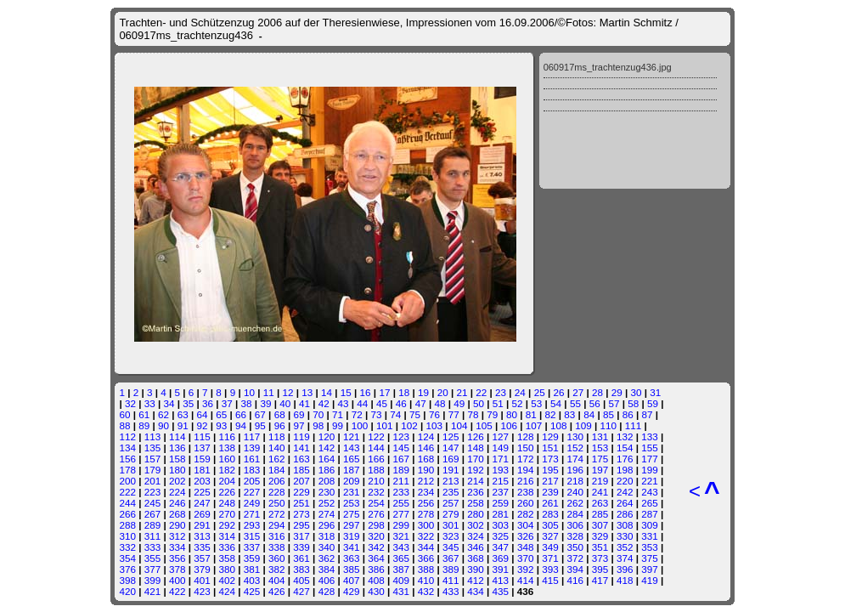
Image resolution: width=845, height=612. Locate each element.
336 (227, 546)
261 (550, 502)
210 (376, 480)
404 (276, 580)
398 (127, 580)
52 (517, 403)
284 (574, 513)
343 (400, 546)
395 (600, 569)
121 (351, 436)
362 (326, 558)
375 (649, 558)
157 (152, 458)
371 (550, 558)
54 (555, 403)
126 (475, 436)
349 (550, 546)
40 (284, 403)
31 (655, 392)
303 (501, 524)
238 (525, 491)
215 (501, 480)
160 (227, 458)
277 (400, 513)
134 (127, 447)
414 (525, 580)
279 (450, 513)
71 (337, 414)
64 (202, 414)
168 (426, 458)
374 (625, 558)
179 (152, 469)
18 (403, 392)
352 (625, 546)
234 (426, 491)
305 (550, 524)
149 (501, 447)
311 (152, 535)
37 (227, 403)
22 (481, 392)
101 (384, 425)
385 (351, 569)
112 (127, 436)
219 (600, 480)
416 (574, 580)
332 (127, 546)
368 (475, 558)
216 (525, 480)
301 (450, 524)
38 (246, 403)
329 (600, 535)
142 (326, 447)
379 (202, 569)
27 (577, 392)
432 (426, 591)
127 (501, 436)
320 (376, 535)
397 (649, 569)
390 (475, 569)
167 (400, 458)
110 (608, 425)
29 (616, 392)
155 (649, 447)
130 (574, 436)
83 (569, 414)
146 (426, 447)
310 (127, 535)
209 (351, 480)
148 (475, 447)
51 (498, 403)
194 (525, 469)
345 (450, 546)
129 (550, 436)
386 (376, 569)
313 (202, 535)
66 (240, 414)
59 (652, 403)
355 (152, 558)
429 (351, 591)
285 (600, 513)
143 (351, 447)
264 (625, 502)
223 (152, 491)
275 (351, 513)
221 (649, 480)
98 (318, 425)
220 (625, 480)
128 (525, 436)
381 (252, 569)
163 (301, 458)
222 (127, 491)
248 (227, 502)
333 (152, 546)
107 (534, 425)
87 (646, 414)
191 (450, 469)
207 (301, 480)
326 (525, 535)
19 (423, 392)
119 (301, 436)
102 (409, 425)
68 (279, 414)
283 (550, 513)
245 (152, 502)
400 (177, 580)
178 (127, 469)
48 (439, 403)
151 (550, 447)
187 (351, 469)
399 (152, 580)
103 (434, 425)
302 (475, 524)
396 (625, 569)
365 (400, 558)
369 (501, 558)
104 (459, 425)
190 (426, 469)
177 (649, 458)
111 (633, 425)
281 (501, 513)
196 (574, 469)
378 (177, 569)
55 (575, 403)
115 (202, 436)
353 (649, 546)
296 (326, 524)
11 (268, 392)
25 (539, 392)
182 (227, 469)
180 (177, 469)
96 (279, 425)
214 (475, 480)
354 (127, 558)
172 (525, 458)
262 (574, 502)
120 (326, 436)
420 (127, 591)
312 (177, 535)
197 (600, 469)
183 (252, 469)
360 (276, 558)
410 (426, 580)
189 (400, 469)
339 (301, 546)
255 (400, 502)
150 (525, 447)
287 (649, 513)
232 (376, 491)
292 (227, 524)
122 (376, 436)
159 (202, 458)
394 (574, 569)
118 (276, 436)
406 (326, 580)
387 (400, 569)
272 (276, 513)
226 (227, 491)
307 (600, 524)
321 (400, 535)
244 (127, 502)
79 (492, 414)
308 (625, 524)
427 (301, 591)
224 (177, 491)
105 (484, 425)
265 (649, 502)
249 (252, 502)
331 (649, 535)
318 (326, 535)
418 (625, 580)
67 (260, 414)
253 (351, 502)
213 (450, 480)
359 (252, 558)
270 (227, 513)
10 (249, 392)
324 (475, 535)
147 (450, 447)
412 (475, 580)
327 (550, 535)
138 (227, 447)
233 (400, 491)
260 (525, 502)
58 (633, 403)
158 (177, 458)
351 (600, 546)
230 (326, 491)
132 (625, 436)
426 (276, 591)
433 (450, 591)
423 (202, 591)
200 (127, 480)
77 (453, 414)
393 (550, 569)
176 (625, 458)
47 (420, 403)
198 (625, 469)
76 (434, 414)
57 (613, 403)
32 (130, 403)
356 (177, 558)
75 (414, 414)
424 (227, 591)
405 (301, 580)
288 (127, 524)
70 (318, 414)
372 (574, 558)
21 (462, 392)
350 (574, 546)
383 (301, 569)
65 (221, 414)
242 (625, 491)
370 (525, 558)
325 (501, 535)
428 (326, 591)
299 (400, 524)
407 (351, 580)
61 (143, 414)
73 (376, 414)
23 (500, 392)
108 (558, 425)
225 (202, 491)
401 (202, 580)
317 (301, 535)
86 (628, 414)
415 (550, 580)
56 (594, 403)
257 (450, 502)
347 (501, 546)
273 (301, 513)
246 (177, 502)
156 (127, 458)
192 (475, 469)
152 (574, 447)
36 (207, 403)
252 (326, 502)
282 (525, 513)
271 (252, 513)
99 (337, 425)
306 (574, 524)
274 (326, 513)
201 (152, 480)
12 (287, 392)
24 (520, 392)
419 (649, 580)
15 (346, 392)
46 (401, 403)
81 (531, 414)
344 (426, 546)
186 (326, 469)
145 (400, 447)
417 (600, 580)
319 (351, 535)
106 (508, 425)
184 (276, 469)
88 (124, 425)
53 (536, 403)
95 (260, 425)
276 (376, 513)
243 (649, 491)
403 (252, 580)
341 (351, 546)
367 (450, 558)
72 (357, 414)
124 (426, 436)
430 (376, 591)
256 (426, 502)
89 (143, 425)
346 (475, 546)
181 (202, 469)
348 (525, 546)
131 (600, 436)
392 (525, 569)
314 (227, 535)
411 (450, 580)
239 (550, 491)
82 (550, 414)
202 (177, 480)
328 (574, 535)
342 (376, 546)
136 (177, 447)
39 (265, 403)
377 (152, 569)
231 (351, 491)
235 (450, 491)
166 (376, 458)
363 (351, 558)
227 (252, 491)
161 (252, 458)
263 (600, 502)
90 (163, 425)
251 (301, 502)
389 (450, 569)
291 (202, 524)
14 (326, 392)
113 (152, 436)
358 (227, 558)
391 (501, 569)
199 (649, 469)
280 (475, 513)
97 (298, 425)
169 (450, 458)
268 (177, 513)
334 (177, 546)
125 (450, 436)
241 (600, 491)
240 (574, 491)
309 (649, 524)
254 (376, 502)
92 (202, 425)
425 (252, 591)
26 (558, 392)
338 (276, 546)
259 (501, 502)
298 (376, 524)
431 (400, 591)
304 (525, 524)
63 (183, 414)
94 (240, 425)
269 (202, 513)
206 (276, 480)
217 (550, 480)
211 (400, 480)
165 (351, 458)
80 (511, 414)
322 (426, 535)
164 (326, 458)
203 (202, 480)
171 (501, 458)
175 (600, 458)
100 (360, 425)
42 (324, 403)
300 (426, 524)
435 (501, 591)
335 (202, 546)
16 (365, 392)
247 (202, 502)
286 (625, 513)
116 (227, 436)
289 (152, 524)
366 (426, 558)
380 (227, 569)
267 (152, 513)
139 (252, 447)
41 (304, 403)
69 (298, 414)
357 (202, 558)
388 (426, 569)
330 (625, 535)
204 (227, 480)
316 (276, 535)
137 (202, 447)
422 (177, 591)
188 (376, 469)
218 (574, 480)
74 (395, 414)
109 (583, 425)
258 (475, 502)
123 (400, 436)
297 (351, 524)
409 (400, 580)
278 (426, 513)
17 (384, 392)
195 (550, 469)
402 (227, 580)
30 (636, 392)
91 (183, 425)
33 (149, 403)
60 (124, 414)
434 (475, 591)
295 (301, 524)
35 (188, 403)
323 (450, 535)
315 (252, 535)
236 (475, 491)
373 (600, 558)
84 (588, 414)
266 (127, 513)
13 (307, 392)
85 (608, 414)
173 (550, 458)
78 (472, 414)
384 (326, 569)
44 (362, 403)
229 (301, 491)
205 (252, 480)
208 (326, 480)
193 (501, 469)
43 (343, 403)
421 (152, 591)
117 (252, 436)
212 (426, 480)
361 (301, 558)
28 (597, 392)
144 (376, 447)
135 (152, 447)
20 (442, 392)
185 (301, 469)
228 (276, 491)
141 (301, 447)
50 (478, 403)
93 (221, 425)
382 (276, 569)
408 (376, 580)
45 (381, 403)
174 (574, 458)
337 (252, 546)
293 (252, 524)
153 (600, 447)
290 (177, 524)
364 (376, 558)
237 (501, 491)
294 (276, 524)
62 (163, 414)
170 (475, 458)
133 (649, 436)
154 (625, 447)
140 (276, 447)
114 (177, 436)
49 (459, 403)
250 (276, 502)
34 (168, 403)
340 (326, 546)
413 (501, 580)
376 (127, 569)
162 (276, 458)
